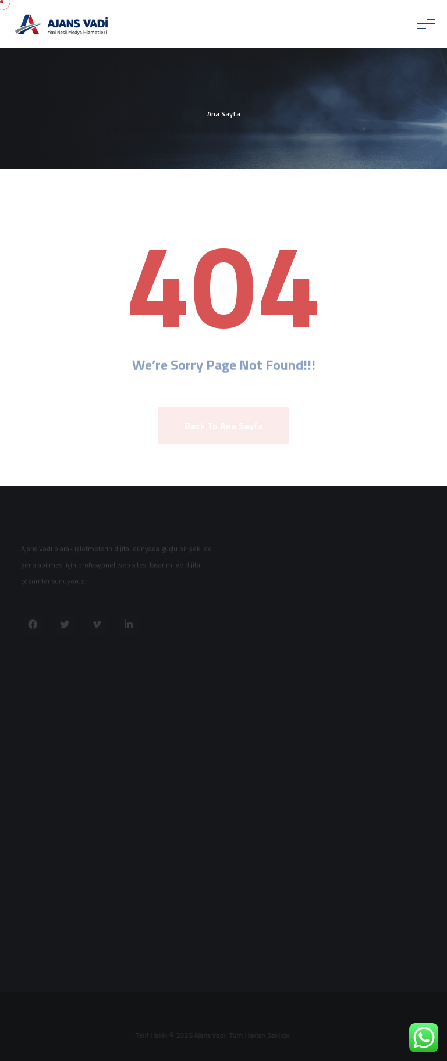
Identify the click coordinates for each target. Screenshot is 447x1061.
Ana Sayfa (223, 113)
